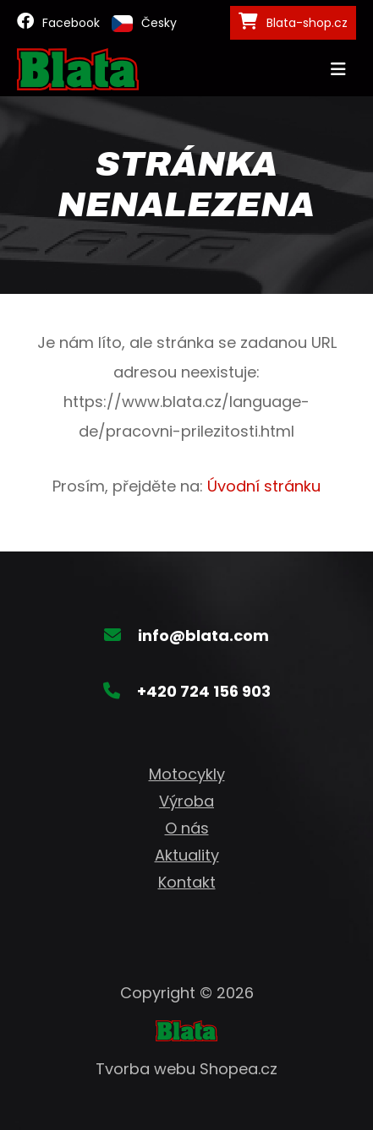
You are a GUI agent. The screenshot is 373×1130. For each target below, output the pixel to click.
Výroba (186, 801)
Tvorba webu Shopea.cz (186, 1068)
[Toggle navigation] (338, 69)
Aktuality (187, 855)
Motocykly (187, 774)
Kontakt (187, 882)
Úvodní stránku (264, 486)
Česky (144, 23)
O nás (187, 828)
